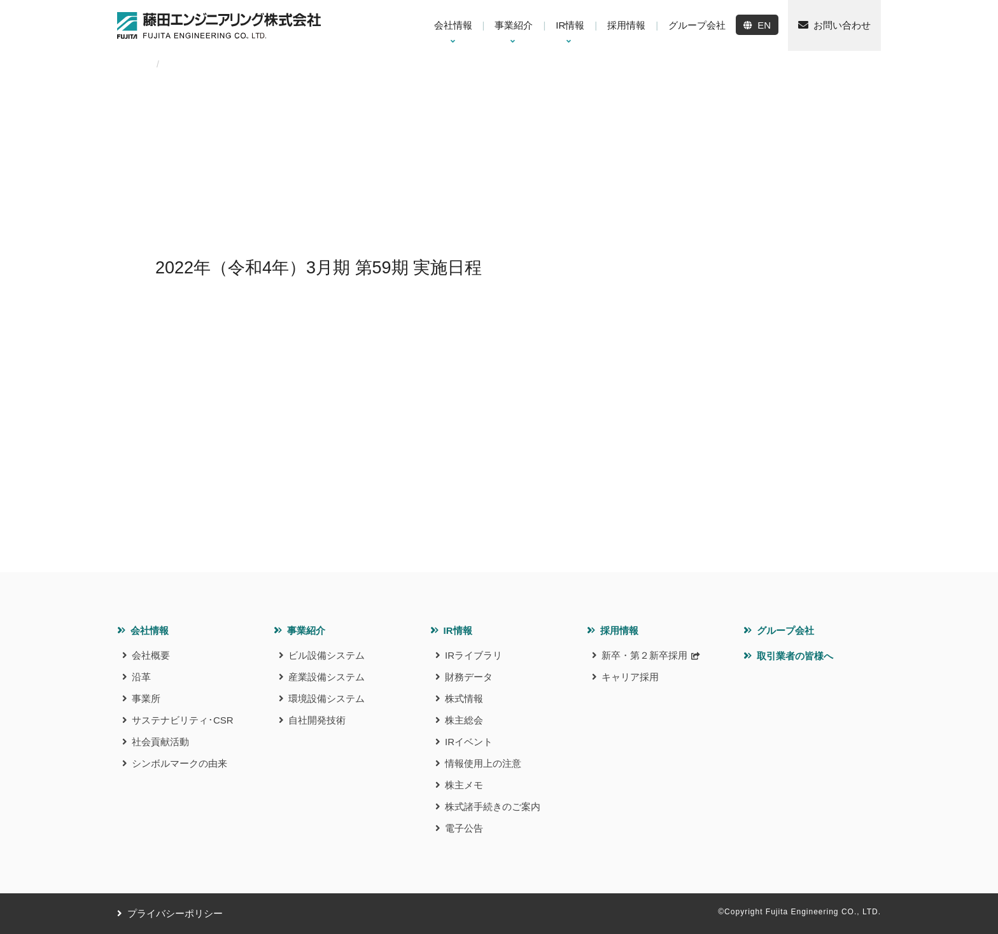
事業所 (146, 698)
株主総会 (464, 720)
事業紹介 (306, 630)
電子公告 (464, 828)
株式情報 (464, 698)
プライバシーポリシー (175, 913)
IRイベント (469, 741)
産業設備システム (326, 676)
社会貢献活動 (160, 741)
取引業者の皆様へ (795, 655)
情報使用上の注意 (483, 763)
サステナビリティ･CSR (183, 720)
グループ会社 (785, 630)
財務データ (469, 676)
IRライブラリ (473, 655)
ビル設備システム (326, 655)
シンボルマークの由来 (179, 763)
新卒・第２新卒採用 (644, 655)
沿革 (141, 676)
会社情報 (149, 630)
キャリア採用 (630, 676)
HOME (130, 64)
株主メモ (464, 784)
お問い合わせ (842, 25)
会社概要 (151, 655)
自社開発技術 (317, 720)
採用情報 (619, 630)
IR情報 (458, 630)
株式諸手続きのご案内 (492, 806)
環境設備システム (326, 698)
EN (764, 25)
